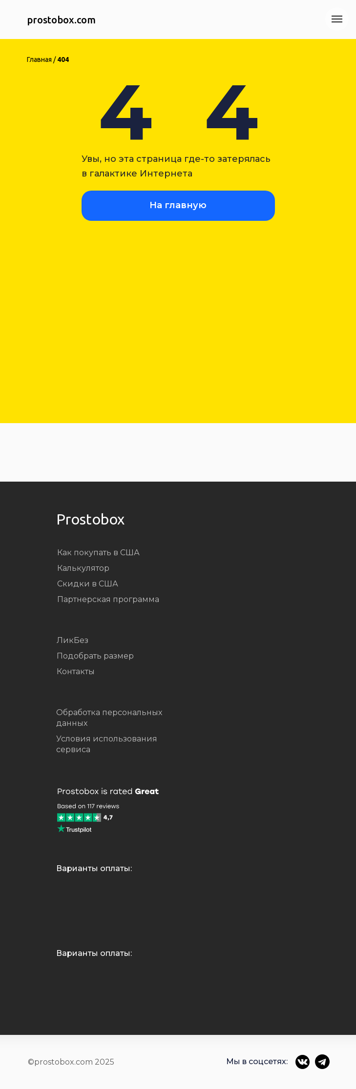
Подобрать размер (95, 656)
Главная (39, 59)
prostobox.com (61, 19)
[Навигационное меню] (337, 19)
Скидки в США (87, 583)
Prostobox (90, 519)
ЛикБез (72, 640)
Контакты (76, 671)
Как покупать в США (98, 552)
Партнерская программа (108, 599)
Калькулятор (83, 568)
